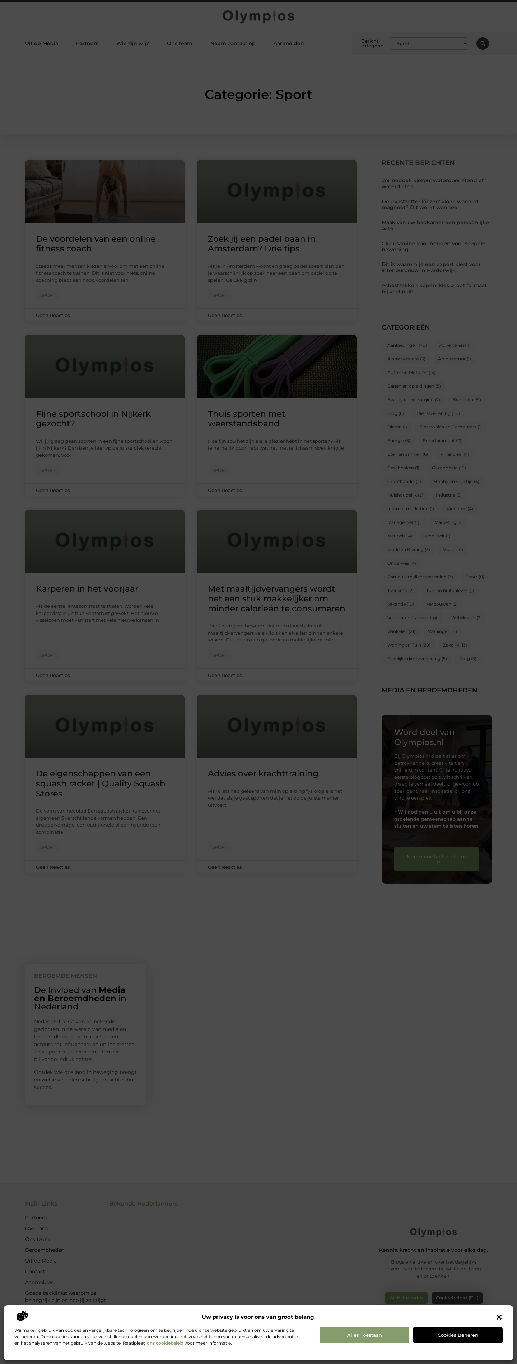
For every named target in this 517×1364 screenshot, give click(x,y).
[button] (499, 1317)
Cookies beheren (458, 1335)
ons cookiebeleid (165, 1343)
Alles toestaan (364, 1335)
